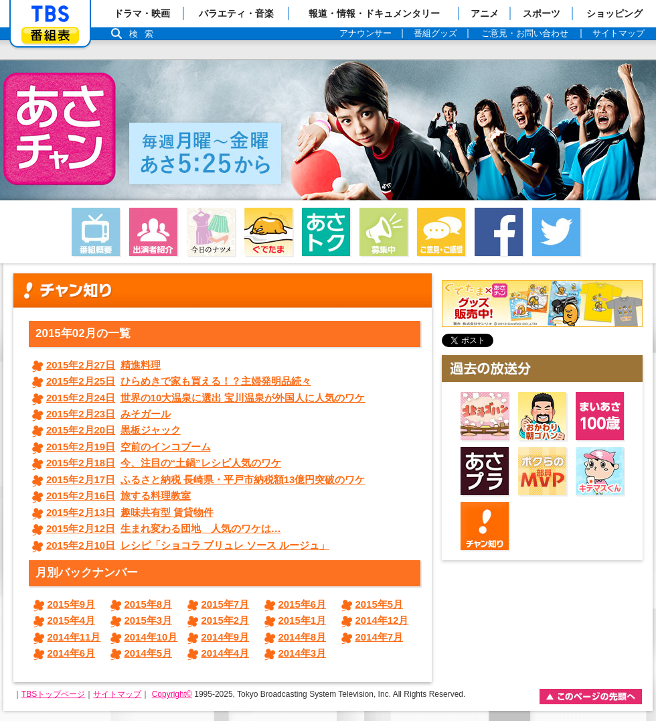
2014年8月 (302, 637)
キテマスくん (600, 471)
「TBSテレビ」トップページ (50, 14)
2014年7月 (379, 637)
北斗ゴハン (485, 416)
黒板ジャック (113, 430)
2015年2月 (225, 620)
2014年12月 (382, 620)
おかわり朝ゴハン (542, 416)
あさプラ (485, 471)
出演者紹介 (153, 232)
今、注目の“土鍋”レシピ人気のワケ (163, 462)
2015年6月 (302, 604)
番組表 (50, 35)
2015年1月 (302, 620)
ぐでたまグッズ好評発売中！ (542, 303)
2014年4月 (225, 653)
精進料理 (103, 365)
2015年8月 (149, 604)
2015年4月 (72, 620)
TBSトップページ (53, 694)
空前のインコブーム (128, 446)
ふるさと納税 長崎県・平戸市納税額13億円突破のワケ (205, 479)
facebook (499, 232)
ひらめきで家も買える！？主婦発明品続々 (178, 381)
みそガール (108, 413)
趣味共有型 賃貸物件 (130, 512)
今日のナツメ (211, 232)
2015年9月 (72, 604)
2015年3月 (149, 620)
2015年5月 (379, 604)
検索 (144, 34)
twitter (556, 232)
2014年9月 (225, 637)
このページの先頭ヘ (591, 696)
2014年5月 (149, 653)
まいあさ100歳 (600, 416)
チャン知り (485, 526)
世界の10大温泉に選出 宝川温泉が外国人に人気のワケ (205, 397)
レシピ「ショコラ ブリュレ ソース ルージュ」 (187, 545)
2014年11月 (74, 637)
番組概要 (96, 232)
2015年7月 (225, 604)
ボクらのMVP (542, 471)
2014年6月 (72, 653)
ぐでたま (268, 232)
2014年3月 (302, 653)
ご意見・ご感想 (441, 232)
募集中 (383, 232)
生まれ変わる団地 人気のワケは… (163, 528)
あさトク (326, 232)
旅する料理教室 (118, 495)
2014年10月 (151, 637)
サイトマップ (117, 694)
